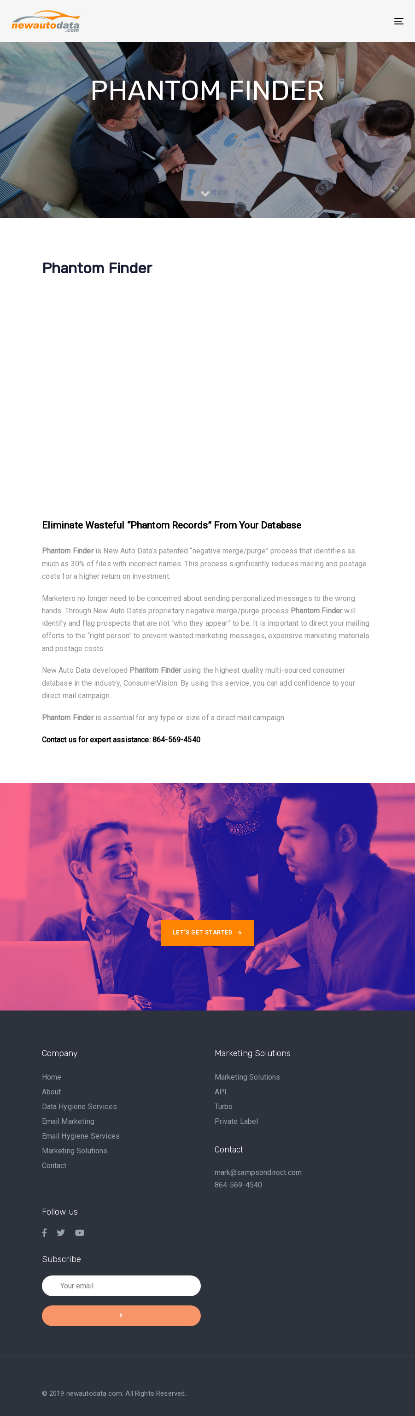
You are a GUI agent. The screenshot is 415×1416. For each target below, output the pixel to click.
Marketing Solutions (75, 1150)
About (51, 1091)
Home (52, 1077)
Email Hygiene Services (81, 1136)
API (221, 1091)
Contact (54, 1165)
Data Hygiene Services (79, 1106)
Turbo (224, 1106)
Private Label (236, 1121)
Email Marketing (68, 1121)
